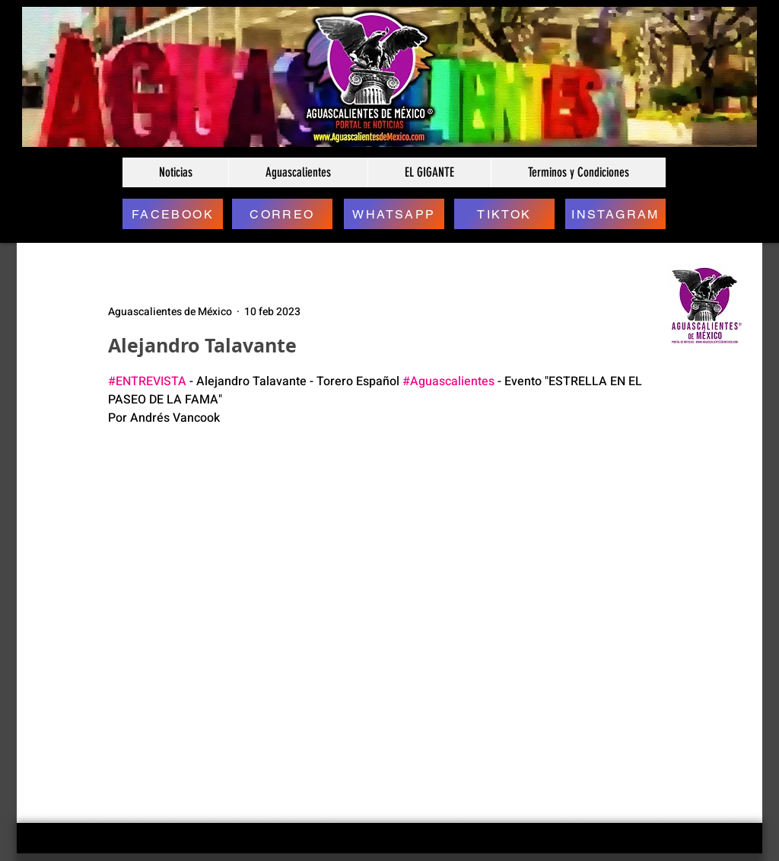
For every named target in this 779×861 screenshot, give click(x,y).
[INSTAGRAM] (615, 214)
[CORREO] (282, 214)
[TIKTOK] (504, 214)
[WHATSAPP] (394, 214)
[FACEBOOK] (172, 214)
